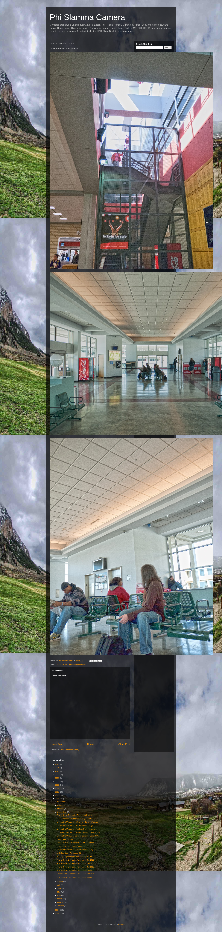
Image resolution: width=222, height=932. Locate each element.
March (60, 899)
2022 (57, 775)
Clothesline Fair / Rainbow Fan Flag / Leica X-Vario (77, 819)
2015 (57, 799)
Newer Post (56, 744)
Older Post (124, 744)
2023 (57, 771)
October (60, 809)
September (61, 812)
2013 (57, 913)
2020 (57, 782)
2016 (57, 795)
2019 (57, 785)
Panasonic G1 (61, 665)
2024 (57, 768)
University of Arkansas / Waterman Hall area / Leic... (77, 822)
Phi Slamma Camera (87, 17)
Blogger (121, 924)
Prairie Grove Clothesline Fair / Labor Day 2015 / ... (77, 860)
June (59, 888)
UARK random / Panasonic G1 (69, 853)
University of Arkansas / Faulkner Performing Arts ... (77, 826)
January (60, 906)
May (59, 892)
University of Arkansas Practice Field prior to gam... (77, 850)
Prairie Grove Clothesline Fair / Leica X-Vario (74, 815)
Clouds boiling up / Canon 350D (69, 846)
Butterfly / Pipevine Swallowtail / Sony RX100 (74, 857)
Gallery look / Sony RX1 (66, 839)
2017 (57, 792)
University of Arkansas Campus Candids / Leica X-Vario (78, 832)
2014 (57, 910)
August (60, 882)
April (59, 895)
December (61, 802)
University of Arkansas (77, 665)
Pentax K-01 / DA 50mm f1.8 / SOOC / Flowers (75, 843)
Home (90, 744)
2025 (57, 764)
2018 (57, 788)
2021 (57, 778)
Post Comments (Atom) (70, 750)
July (59, 885)
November (61, 805)
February (61, 902)
